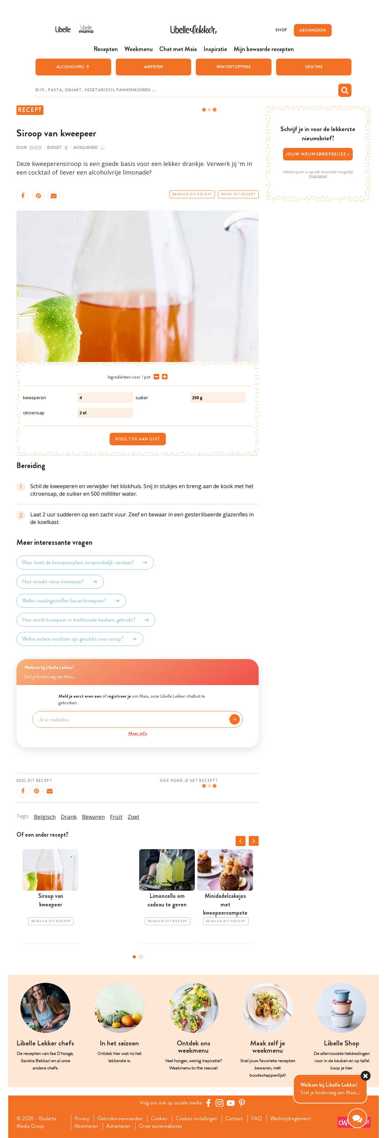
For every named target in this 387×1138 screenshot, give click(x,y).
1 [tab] (134, 956)
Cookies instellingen (196, 1118)
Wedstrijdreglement (290, 1118)
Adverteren (118, 1126)
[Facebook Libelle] (208, 1103)
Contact (234, 1118)
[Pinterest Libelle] (242, 1103)
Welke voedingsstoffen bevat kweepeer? (71, 601)
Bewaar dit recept (192, 194)
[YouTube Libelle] (231, 1103)
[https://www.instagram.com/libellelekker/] (219, 1103)
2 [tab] (140, 956)
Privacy (81, 1118)
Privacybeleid (318, 176)
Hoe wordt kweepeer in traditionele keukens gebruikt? (86, 620)
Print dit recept (238, 194)
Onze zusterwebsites (160, 1126)
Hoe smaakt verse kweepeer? (60, 582)
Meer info (137, 733)
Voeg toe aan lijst (137, 439)
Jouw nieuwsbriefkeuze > (318, 154)
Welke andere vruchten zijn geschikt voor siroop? (80, 639)
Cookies (159, 1118)
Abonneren (86, 1126)
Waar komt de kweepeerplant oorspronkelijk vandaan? (85, 563)
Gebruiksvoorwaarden (119, 1118)
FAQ (256, 1118)
